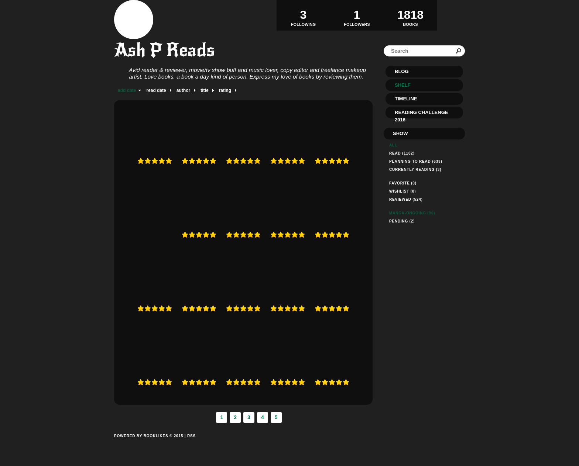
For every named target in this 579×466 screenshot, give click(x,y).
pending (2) (402, 221)
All (393, 145)
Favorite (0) (403, 183)
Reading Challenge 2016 (421, 114)
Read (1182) (402, 153)
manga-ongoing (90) (412, 213)
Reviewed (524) (406, 199)
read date (156, 90)
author (183, 90)
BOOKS (410, 15)
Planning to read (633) (415, 161)
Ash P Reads (164, 50)
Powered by (148, 444)
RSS (191, 436)
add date (127, 90)
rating (225, 90)
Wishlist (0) (402, 191)
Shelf (403, 85)
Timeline (406, 98)
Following (303, 15)
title (204, 90)
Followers (357, 15)
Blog (402, 71)
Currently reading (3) (415, 170)
